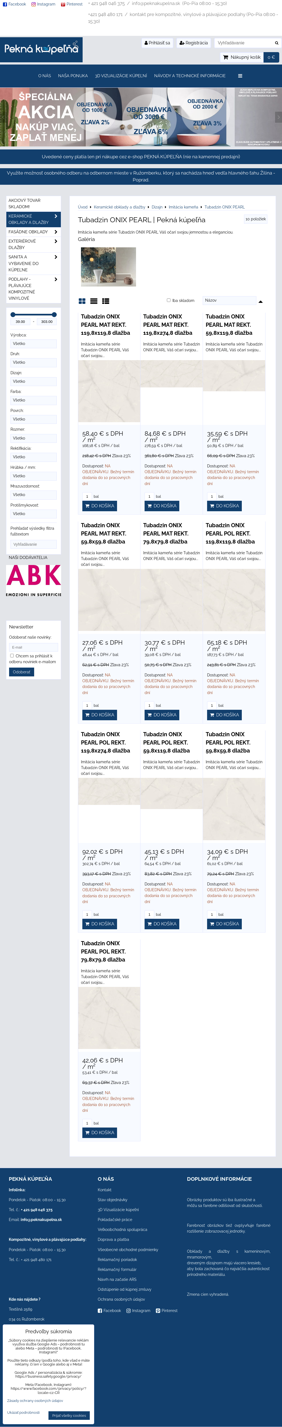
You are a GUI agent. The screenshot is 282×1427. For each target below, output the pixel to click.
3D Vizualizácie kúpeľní (121, 75)
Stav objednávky (113, 1200)
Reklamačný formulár (117, 1269)
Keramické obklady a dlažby (35, 219)
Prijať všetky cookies (69, 1415)
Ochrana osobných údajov (121, 1299)
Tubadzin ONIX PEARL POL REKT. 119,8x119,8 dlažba (230, 533)
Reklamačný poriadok (117, 1259)
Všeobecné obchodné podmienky (128, 1249)
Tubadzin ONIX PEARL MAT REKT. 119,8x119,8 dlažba (105, 324)
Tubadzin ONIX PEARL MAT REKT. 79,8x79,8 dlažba (166, 533)
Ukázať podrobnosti (23, 1413)
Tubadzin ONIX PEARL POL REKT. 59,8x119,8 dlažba (166, 742)
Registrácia (194, 42)
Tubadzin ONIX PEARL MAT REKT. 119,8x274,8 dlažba (167, 324)
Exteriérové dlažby (35, 244)
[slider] (12, 314)
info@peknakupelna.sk (41, 1219)
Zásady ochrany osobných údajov (35, 1401)
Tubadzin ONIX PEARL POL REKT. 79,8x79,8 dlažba (103, 951)
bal (90, 496)
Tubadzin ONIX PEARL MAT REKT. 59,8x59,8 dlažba (103, 533)
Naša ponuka (73, 75)
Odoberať (21, 672)
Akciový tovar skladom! (24, 203)
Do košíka (99, 505)
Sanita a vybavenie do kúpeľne (35, 263)
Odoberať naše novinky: (30, 637)
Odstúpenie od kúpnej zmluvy (124, 1289)
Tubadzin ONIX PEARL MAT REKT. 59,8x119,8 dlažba (229, 324)
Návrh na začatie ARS (117, 1279)
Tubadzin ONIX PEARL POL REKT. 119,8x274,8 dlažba (105, 742)
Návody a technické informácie (190, 75)
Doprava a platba (113, 1239)
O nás (44, 75)
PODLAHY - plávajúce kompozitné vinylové (35, 289)
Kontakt (105, 1190)
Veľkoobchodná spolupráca (122, 1229)
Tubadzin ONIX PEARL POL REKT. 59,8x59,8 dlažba (228, 742)
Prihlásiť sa (157, 42)
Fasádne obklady (35, 232)
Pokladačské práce (115, 1219)
